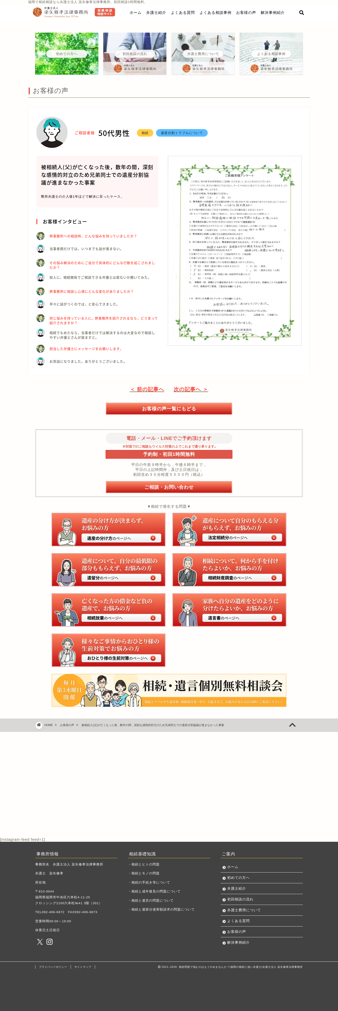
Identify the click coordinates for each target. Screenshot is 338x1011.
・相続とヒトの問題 (144, 864)
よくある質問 (183, 12)
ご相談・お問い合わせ (169, 487)
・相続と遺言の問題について (151, 900)
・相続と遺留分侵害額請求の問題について (161, 909)
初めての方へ (238, 878)
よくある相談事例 (215, 12)
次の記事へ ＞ (191, 389)
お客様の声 (246, 12)
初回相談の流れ (240, 899)
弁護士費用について (244, 910)
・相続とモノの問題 (144, 873)
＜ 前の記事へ (147, 389)
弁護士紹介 (156, 12)
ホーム (136, 12)
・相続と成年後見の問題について (154, 891)
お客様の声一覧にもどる (169, 408)
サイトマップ (82, 966)
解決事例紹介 (273, 12)
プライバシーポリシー (53, 966)
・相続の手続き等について (149, 882)
